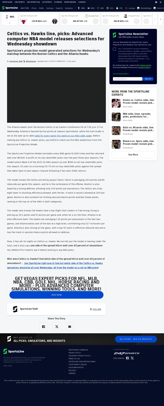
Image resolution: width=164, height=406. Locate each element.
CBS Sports (20, 2)
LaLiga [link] (103, 8)
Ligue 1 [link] (131, 8)
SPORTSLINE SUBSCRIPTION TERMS (82, 362)
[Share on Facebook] (43, 326)
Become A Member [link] (155, 8)
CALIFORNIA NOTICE (76, 367)
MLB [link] (80, 8)
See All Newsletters (121, 74)
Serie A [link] (123, 8)
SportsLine (7, 2)
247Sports (47, 2)
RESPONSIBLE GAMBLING (78, 350)
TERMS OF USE (74, 359)
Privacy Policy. (145, 67)
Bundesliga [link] (113, 8)
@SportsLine (29, 61)
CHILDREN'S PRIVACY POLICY (80, 356)
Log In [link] (142, 8)
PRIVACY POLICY (75, 353)
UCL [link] (91, 8)
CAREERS (72, 373)
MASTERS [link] (24, 8)
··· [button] (138, 8)
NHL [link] (86, 8)
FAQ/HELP (72, 370)
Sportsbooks (70, 2)
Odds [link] (39, 8)
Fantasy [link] (47, 8)
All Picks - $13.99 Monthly (136, 339)
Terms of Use (145, 65)
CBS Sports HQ (33, 2)
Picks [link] (32, 8)
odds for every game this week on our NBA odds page (63, 135)
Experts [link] (56, 8)
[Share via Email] (70, 326)
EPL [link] (96, 8)
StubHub (58, 2)
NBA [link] (75, 8)
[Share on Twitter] (57, 326)
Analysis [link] (65, 8)
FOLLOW (95, 309)
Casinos (82, 2)
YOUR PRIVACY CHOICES (78, 364)
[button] (9, 17)
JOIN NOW (56, 294)
